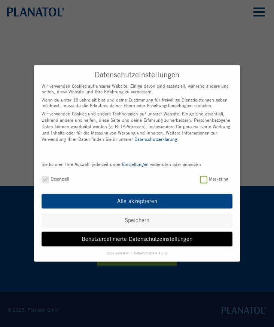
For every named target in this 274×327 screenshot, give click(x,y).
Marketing (214, 177)
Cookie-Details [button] (119, 251)
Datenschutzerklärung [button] (150, 251)
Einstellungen (135, 162)
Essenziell (55, 177)
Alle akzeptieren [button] (137, 199)
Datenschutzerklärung (155, 137)
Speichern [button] (137, 218)
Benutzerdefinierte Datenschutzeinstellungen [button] (137, 237)
